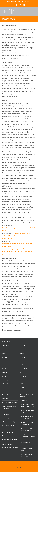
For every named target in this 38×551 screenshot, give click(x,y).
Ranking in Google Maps (9, 422)
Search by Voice (25, 400)
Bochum (5, 372)
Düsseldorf (6, 346)
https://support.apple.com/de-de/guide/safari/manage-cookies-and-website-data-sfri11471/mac (18, 251)
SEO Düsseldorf (7, 398)
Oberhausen (24, 357)
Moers (22, 387)
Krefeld (23, 346)
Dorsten (23, 372)
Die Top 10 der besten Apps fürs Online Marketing (28, 435)
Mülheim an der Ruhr (26, 361)
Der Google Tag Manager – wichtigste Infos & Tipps (28, 417)
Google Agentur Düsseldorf (10, 418)
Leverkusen (24, 368)
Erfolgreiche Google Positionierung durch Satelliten (26, 448)
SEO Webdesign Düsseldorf (10, 402)
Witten (22, 384)
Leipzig (5, 376)
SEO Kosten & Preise (8, 425)
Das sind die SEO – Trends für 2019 (28, 411)
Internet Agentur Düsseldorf (7, 413)
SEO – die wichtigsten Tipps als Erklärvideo (26, 429)
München (5, 357)
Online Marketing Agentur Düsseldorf (9, 407)
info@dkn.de (27, 1)
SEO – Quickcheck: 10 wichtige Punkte (26, 455)
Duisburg (5, 380)
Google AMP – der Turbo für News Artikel (27, 423)
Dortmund (23, 349)
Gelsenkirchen (6, 384)
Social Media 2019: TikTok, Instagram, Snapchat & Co (28, 405)
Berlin (4, 361)
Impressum (18, 464)
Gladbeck (23, 376)
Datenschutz (25, 464)
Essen (4, 368)
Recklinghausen (25, 380)
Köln (4, 349)
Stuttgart (5, 353)
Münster (23, 365)
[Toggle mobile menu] (35, 10)
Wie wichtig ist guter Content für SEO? (26, 441)
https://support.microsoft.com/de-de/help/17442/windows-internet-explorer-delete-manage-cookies (18, 235)
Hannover (5, 365)
